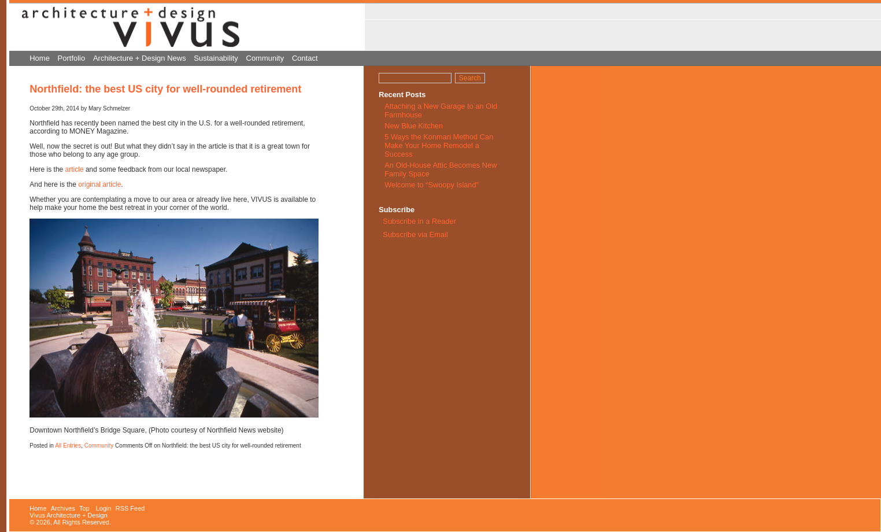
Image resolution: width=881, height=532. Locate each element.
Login (104, 508)
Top (84, 508)
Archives (63, 508)
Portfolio (72, 58)
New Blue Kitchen (413, 125)
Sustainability (216, 58)
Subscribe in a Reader (419, 221)
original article (99, 184)
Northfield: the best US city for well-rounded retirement (165, 89)
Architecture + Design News (139, 58)
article (74, 169)
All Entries (68, 445)
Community (265, 58)
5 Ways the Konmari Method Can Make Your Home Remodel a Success (438, 145)
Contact (305, 58)
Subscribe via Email (414, 234)
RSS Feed (130, 508)
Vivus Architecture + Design (68, 515)
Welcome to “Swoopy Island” (431, 184)
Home (39, 58)
